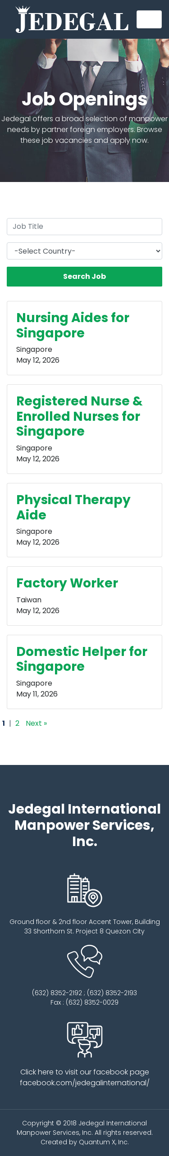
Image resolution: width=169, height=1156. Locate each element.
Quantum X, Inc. (104, 1142)
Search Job (84, 276)
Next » (36, 723)
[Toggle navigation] (149, 19)
